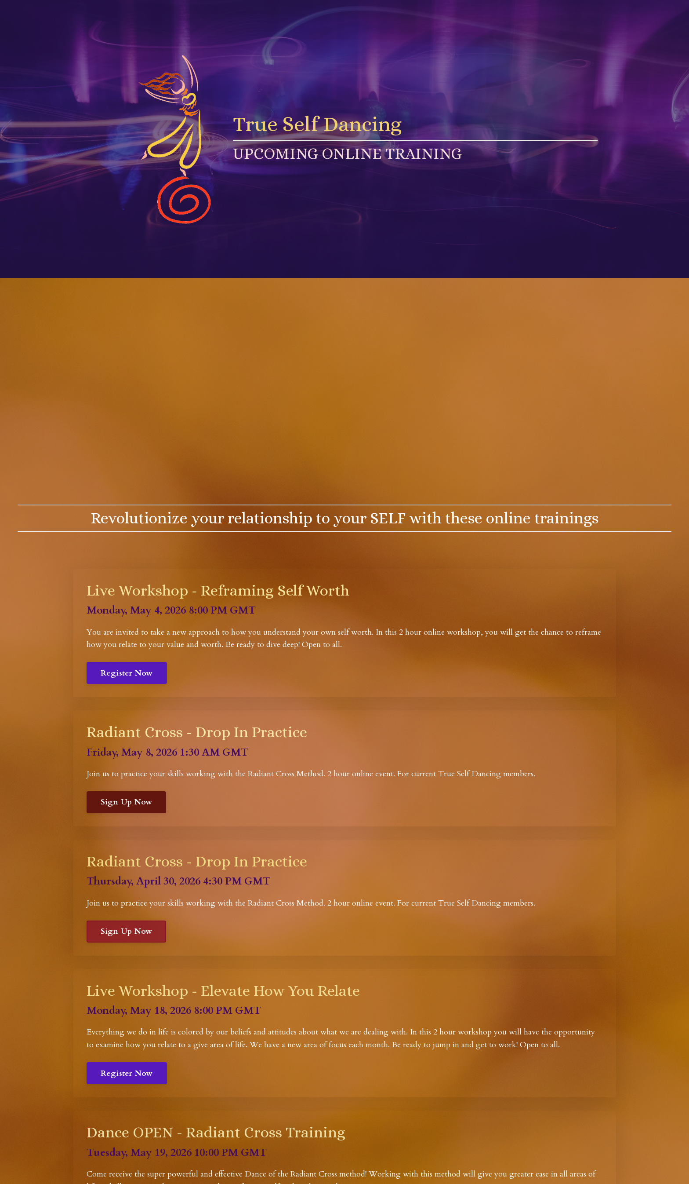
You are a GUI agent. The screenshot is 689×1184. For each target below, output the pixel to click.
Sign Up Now (126, 802)
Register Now (127, 673)
